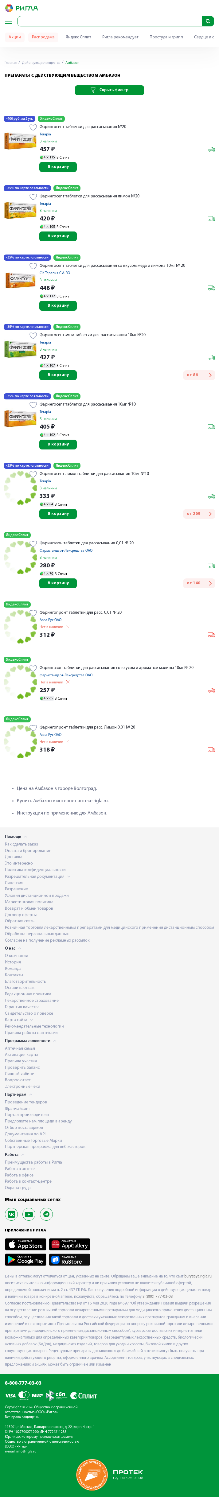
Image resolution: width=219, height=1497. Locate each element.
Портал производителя (27, 1115)
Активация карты (21, 1054)
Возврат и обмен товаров (29, 908)
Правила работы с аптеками (31, 1033)
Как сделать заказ (21, 844)
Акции (15, 37)
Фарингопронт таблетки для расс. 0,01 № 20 (81, 612)
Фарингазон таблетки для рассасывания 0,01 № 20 (87, 543)
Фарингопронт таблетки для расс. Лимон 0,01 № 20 (87, 727)
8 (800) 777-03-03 (158, 1297)
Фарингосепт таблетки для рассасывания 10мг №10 (88, 404)
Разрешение (16, 889)
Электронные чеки (22, 1086)
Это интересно (19, 863)
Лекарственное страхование (32, 1000)
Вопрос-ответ (18, 1080)
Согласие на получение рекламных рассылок (47, 940)
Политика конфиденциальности (35, 870)
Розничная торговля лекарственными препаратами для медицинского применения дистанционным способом (109, 927)
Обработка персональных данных (36, 934)
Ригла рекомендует (120, 37)
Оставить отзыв (19, 988)
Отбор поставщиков (24, 1128)
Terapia (45, 134)
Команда (13, 968)
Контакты (14, 975)
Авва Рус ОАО (50, 620)
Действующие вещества (41, 63)
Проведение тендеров (26, 1102)
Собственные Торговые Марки (33, 1140)
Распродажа (43, 37)
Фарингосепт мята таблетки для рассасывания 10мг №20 (93, 335)
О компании (16, 956)
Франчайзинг (17, 1108)
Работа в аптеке (20, 1169)
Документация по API (25, 1134)
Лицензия (14, 883)
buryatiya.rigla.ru (198, 1276)
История (13, 962)
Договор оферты (21, 915)
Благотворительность (25, 981)
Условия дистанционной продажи (37, 895)
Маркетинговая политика (29, 902)
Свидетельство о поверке (29, 1013)
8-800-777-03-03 (23, 1383)
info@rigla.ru (26, 1451)
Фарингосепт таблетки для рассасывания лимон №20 (89, 196)
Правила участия (21, 1061)
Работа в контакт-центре (28, 1181)
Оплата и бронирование (28, 851)
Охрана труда (18, 1188)
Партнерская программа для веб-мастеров (45, 1147)
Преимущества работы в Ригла (33, 1162)
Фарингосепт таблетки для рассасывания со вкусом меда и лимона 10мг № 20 (112, 265)
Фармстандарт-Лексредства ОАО (66, 551)
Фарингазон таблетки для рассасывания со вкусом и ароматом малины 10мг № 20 (117, 668)
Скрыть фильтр (109, 90)
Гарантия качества (22, 1007)
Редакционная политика (28, 994)
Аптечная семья (20, 1048)
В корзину (58, 167)
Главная (11, 63)
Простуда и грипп (166, 37)
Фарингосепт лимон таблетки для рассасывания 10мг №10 (94, 474)
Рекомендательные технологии (34, 1026)
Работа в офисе (19, 1175)
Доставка (13, 857)
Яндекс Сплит (78, 37)
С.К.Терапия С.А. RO (55, 273)
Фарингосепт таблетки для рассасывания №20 (83, 127)
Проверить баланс (22, 1067)
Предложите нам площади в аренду (38, 1121)
